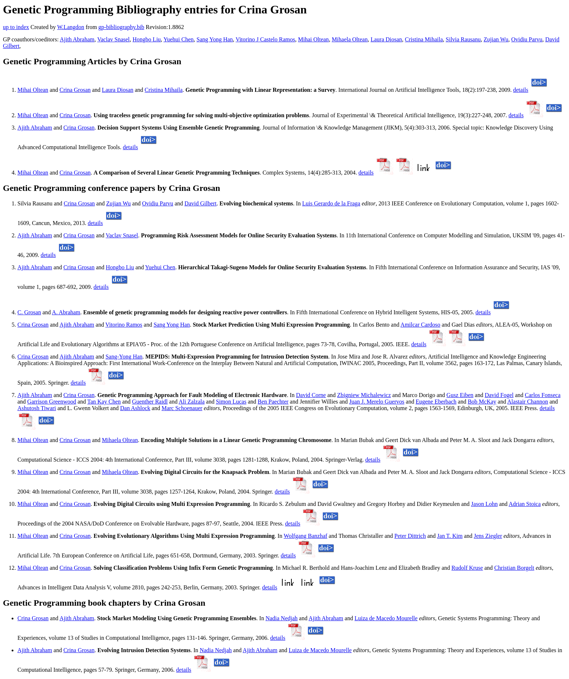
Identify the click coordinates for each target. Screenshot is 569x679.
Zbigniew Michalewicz (364, 395)
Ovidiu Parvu (527, 39)
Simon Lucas (231, 401)
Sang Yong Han (215, 39)
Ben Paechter (273, 401)
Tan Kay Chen (104, 401)
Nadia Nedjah (282, 618)
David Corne (311, 395)
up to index (16, 27)
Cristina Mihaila (424, 39)
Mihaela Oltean (350, 39)
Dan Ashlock (135, 408)
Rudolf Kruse (467, 568)
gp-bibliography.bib (121, 27)
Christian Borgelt (514, 568)
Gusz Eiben (459, 395)
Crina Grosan (75, 90)
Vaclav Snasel (113, 39)
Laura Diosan (386, 39)
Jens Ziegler (488, 536)
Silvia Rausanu (463, 39)
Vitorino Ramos (123, 325)
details (520, 90)
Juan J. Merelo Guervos (376, 401)
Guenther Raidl (150, 401)
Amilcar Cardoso (421, 325)
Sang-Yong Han (124, 356)
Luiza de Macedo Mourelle (386, 618)
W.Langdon (70, 27)
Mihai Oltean (313, 39)
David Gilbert (200, 203)
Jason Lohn (484, 504)
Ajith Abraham (77, 39)
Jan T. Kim (450, 536)
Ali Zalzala (192, 401)
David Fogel (499, 395)
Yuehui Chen (178, 39)
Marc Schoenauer (181, 408)
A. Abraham (66, 312)
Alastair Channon (527, 401)
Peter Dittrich (410, 536)
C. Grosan (29, 312)
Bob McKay (482, 401)
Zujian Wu (496, 39)
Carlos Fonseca (542, 395)
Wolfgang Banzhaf (305, 536)
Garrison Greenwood (51, 401)
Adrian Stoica (525, 504)
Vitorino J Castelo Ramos (265, 39)
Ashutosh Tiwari (36, 408)
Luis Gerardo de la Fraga (331, 203)
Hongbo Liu (146, 39)
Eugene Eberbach (436, 401)
